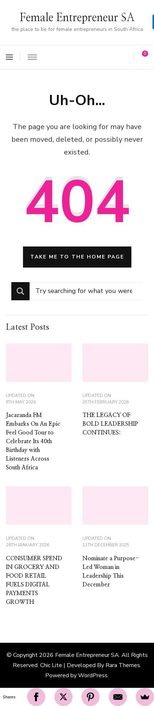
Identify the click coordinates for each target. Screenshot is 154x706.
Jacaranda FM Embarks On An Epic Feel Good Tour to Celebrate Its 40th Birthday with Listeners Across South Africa (33, 441)
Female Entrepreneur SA (77, 17)
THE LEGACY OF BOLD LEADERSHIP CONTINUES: (110, 424)
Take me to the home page (77, 256)
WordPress (93, 675)
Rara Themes (122, 665)
